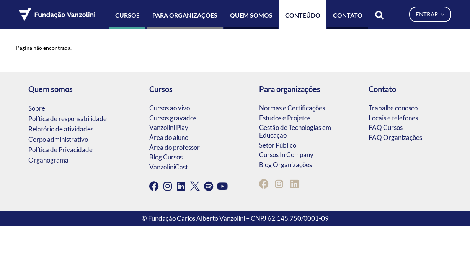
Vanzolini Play (168, 127)
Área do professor (174, 147)
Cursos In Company (286, 155)
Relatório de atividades (60, 129)
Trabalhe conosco (393, 108)
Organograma (48, 160)
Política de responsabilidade (67, 119)
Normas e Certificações (292, 108)
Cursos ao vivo (169, 108)
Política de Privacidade (60, 150)
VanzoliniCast (168, 167)
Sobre (36, 108)
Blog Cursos (166, 157)
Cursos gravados (172, 118)
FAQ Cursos (386, 127)
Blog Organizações (285, 165)
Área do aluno (168, 137)
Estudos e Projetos (284, 118)
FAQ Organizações (395, 137)
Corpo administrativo (58, 139)
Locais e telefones (393, 118)
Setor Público (277, 145)
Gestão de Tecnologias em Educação (295, 131)
